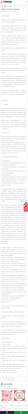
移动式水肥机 (15, 405)
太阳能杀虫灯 (10, 405)
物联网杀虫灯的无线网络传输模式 (9, 379)
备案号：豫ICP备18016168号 (4, 409)
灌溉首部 (18, 405)
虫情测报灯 (5, 405)
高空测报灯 (22, 405)
